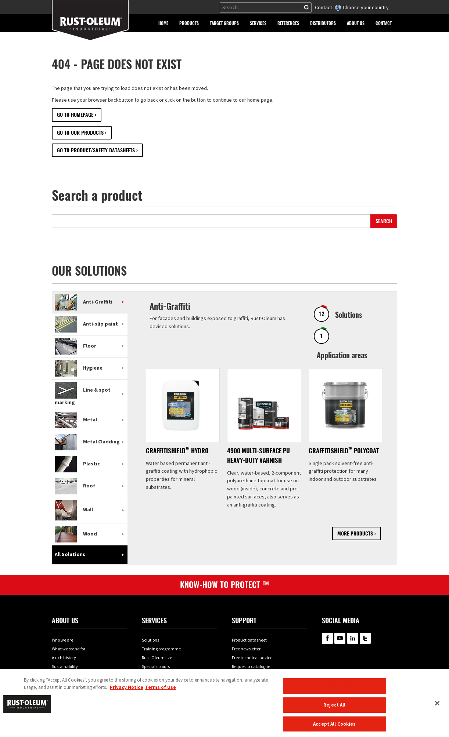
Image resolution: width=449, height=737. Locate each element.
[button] (189, 23)
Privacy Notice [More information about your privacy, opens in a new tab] (126, 692)
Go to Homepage (75, 114)
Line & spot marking (83, 396)
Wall (74, 510)
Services (154, 620)
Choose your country (366, 7)
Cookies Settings (334, 690)
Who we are (62, 640)
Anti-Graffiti (83, 301)
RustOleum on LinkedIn (352, 638)
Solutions (150, 640)
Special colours (156, 666)
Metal (76, 419)
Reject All (334, 710)
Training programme (161, 648)
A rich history (64, 657)
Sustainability (65, 666)
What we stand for (68, 648)
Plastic (77, 463)
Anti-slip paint (86, 323)
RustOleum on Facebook (327, 638)
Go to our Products (80, 132)
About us (65, 620)
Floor (75, 345)
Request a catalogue (251, 666)
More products (355, 533)
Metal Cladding (87, 441)
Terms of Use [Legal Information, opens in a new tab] (160, 692)
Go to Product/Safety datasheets (96, 150)
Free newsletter (246, 648)
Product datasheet (249, 640)
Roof (75, 485)
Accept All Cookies (334, 729)
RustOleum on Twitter (365, 638)
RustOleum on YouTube (339, 638)
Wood (76, 533)
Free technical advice (252, 657)
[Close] (437, 708)
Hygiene (79, 367)
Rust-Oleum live (157, 657)
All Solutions (70, 554)
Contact (323, 7)
